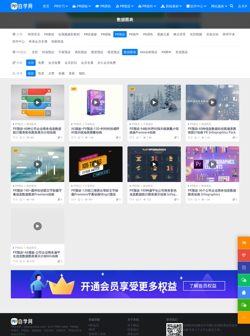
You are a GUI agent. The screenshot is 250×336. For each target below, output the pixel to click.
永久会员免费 (106, 63)
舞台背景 (179, 34)
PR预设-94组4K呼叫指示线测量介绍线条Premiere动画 (154, 130)
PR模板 (106, 34)
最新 (31, 73)
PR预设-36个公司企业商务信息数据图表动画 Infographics (212, 192)
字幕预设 (64, 52)
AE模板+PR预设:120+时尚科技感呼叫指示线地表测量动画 (95, 130)
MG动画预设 (149, 52)
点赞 (51, 73)
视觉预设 (113, 52)
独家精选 (57, 41)
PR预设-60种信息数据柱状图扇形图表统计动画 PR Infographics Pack (212, 130)
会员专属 (87, 63)
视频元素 (163, 34)
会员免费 (54, 63)
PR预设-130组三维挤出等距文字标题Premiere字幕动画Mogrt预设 (94, 192)
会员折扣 (71, 63)
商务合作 (133, 334)
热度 (41, 73)
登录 (242, 6)
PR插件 (134, 34)
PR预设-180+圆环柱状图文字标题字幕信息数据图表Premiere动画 (37, 192)
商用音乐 (34, 34)
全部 (35, 52)
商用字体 (229, 34)
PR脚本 (166, 52)
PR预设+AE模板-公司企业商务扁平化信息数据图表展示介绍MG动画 (36, 254)
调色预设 (81, 52)
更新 (72, 73)
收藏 (62, 73)
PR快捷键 (90, 34)
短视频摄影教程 (69, 34)
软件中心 (18, 41)
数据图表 (130, 52)
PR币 (92, 330)
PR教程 (49, 34)
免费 (41, 63)
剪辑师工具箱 (97, 334)
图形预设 (97, 52)
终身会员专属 (38, 41)
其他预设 (182, 52)
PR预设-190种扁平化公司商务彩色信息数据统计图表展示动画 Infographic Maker (154, 194)
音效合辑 (212, 34)
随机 (82, 73)
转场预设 (48, 52)
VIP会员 (94, 325)
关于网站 (133, 325)
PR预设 (120, 34)
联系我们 (133, 330)
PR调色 (148, 34)
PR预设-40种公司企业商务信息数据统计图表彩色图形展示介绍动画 (37, 130)
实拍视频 (196, 34)
